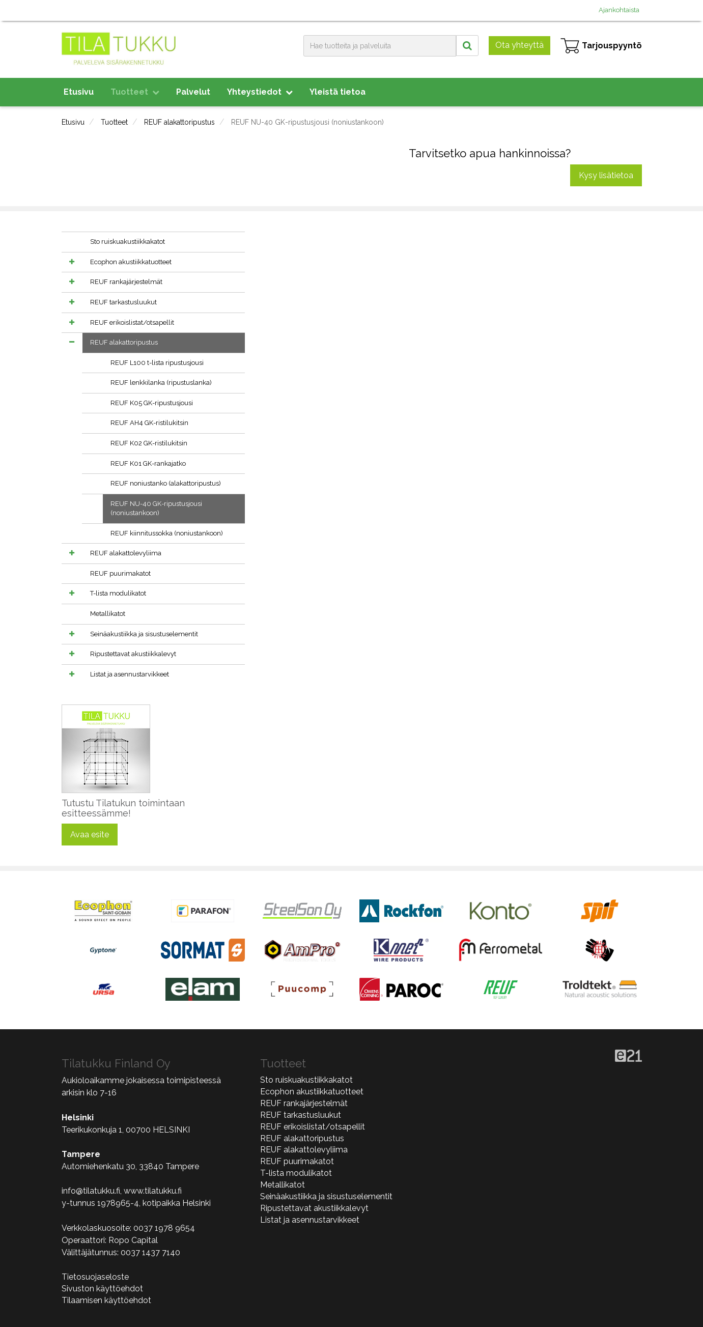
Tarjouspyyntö (601, 45)
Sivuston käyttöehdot (102, 1288)
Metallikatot (107, 613)
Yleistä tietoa (337, 92)
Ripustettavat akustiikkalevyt (133, 654)
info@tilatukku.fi (91, 1191)
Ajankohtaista (619, 10)
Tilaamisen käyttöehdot (106, 1300)
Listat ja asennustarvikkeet (129, 674)
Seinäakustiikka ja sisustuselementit (144, 634)
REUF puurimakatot (120, 573)
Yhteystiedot (260, 92)
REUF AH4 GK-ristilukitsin (149, 423)
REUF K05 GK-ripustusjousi (151, 403)
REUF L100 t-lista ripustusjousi (157, 362)
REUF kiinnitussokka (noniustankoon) (166, 533)
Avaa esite (89, 834)
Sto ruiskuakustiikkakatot (127, 241)
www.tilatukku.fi (153, 1191)
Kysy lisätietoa (606, 175)
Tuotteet (134, 92)
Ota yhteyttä (519, 45)
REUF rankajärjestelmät (126, 282)
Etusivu (79, 92)
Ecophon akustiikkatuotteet (131, 262)
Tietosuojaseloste (95, 1277)
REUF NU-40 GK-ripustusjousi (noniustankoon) (307, 122)
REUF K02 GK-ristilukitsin (148, 443)
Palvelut (193, 92)
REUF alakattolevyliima (125, 553)
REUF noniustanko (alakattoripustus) (165, 483)
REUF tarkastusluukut (123, 302)
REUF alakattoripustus (179, 122)
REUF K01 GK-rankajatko (148, 463)
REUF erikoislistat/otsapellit (132, 322)
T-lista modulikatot (118, 593)
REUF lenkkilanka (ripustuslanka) (161, 382)
